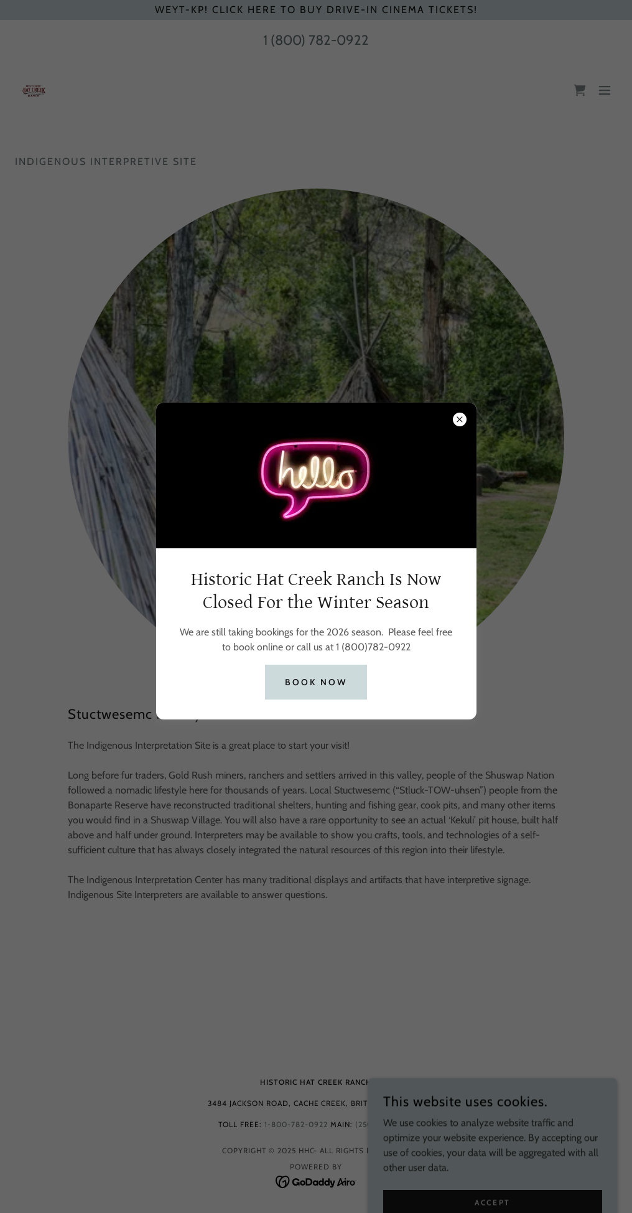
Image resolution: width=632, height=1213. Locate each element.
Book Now (316, 682)
